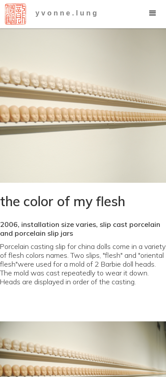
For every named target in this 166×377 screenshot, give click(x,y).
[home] (13, 14)
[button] (152, 13)
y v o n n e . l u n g (66, 13)
